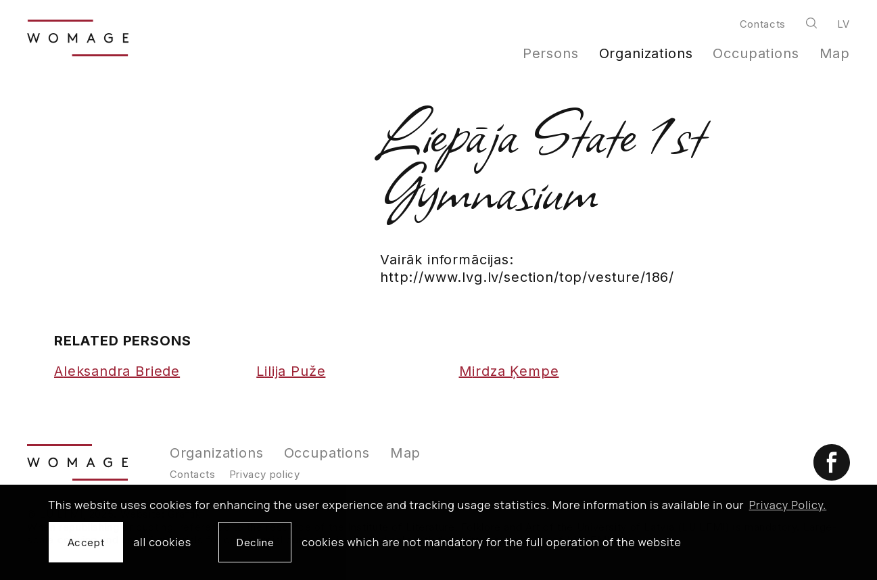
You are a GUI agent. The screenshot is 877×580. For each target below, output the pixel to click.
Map (835, 53)
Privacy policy (264, 474)
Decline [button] (255, 542)
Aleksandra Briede (117, 371)
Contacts (763, 24)
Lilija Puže (290, 371)
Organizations (646, 53)
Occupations (756, 53)
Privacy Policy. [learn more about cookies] (788, 505)
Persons (551, 53)
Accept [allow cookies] (86, 542)
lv (843, 24)
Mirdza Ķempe (509, 371)
